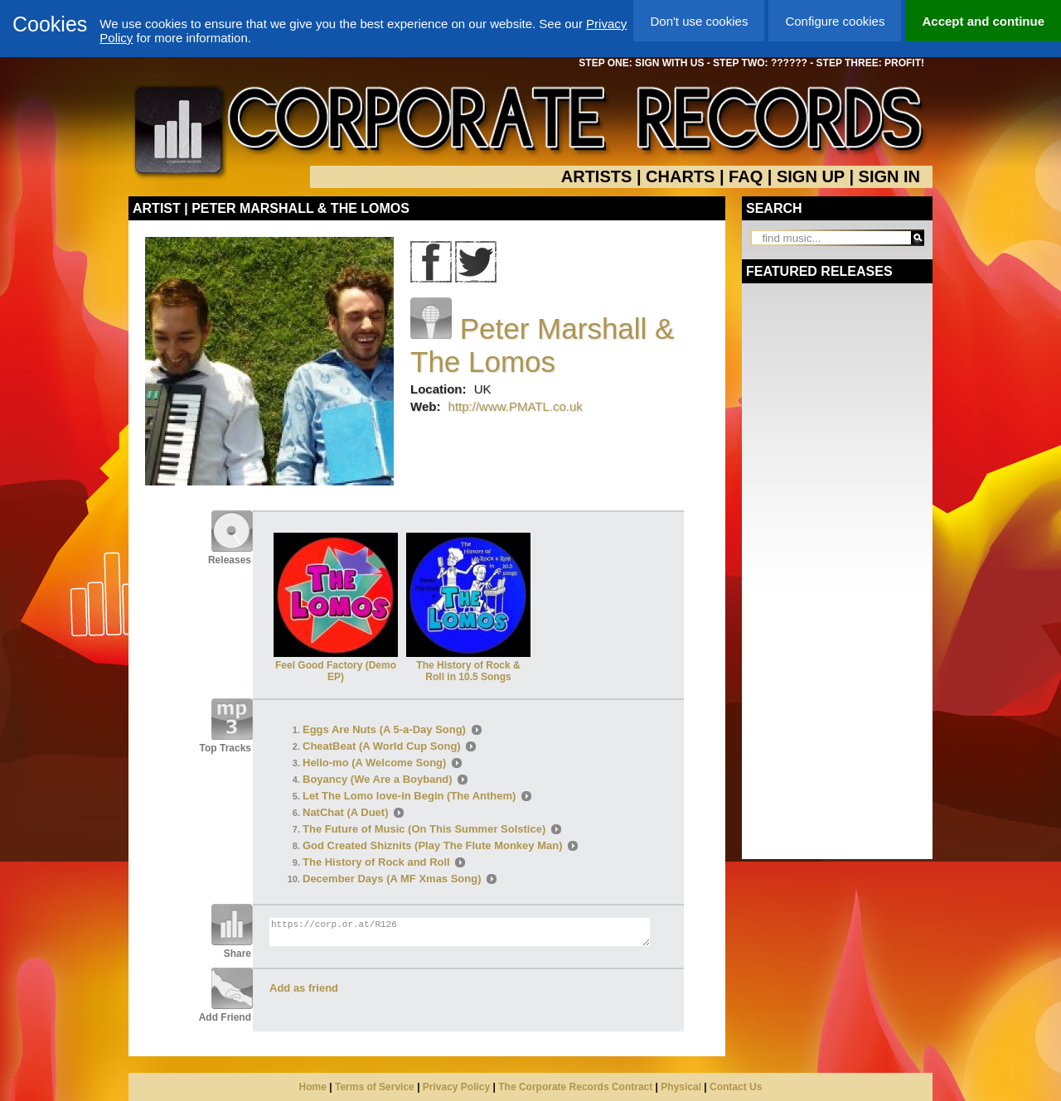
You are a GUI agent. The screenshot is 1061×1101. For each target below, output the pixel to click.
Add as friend (303, 988)
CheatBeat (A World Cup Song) (382, 746)
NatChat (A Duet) (346, 812)
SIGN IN (889, 176)
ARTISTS (596, 176)
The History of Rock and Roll (376, 862)
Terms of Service (374, 1087)
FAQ (746, 176)
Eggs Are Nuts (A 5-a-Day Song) (384, 729)
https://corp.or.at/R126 (459, 932)
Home (313, 1087)
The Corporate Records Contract (575, 1087)
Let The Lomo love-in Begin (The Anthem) (409, 796)
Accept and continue (983, 21)
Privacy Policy (456, 1087)
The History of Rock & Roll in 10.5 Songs (468, 665)
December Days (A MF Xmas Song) (392, 878)
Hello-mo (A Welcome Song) (374, 762)
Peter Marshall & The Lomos (542, 345)
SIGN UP (811, 176)
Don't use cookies (699, 21)
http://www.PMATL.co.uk (515, 406)
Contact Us (736, 1087)
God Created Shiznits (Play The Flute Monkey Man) (433, 845)
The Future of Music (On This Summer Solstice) (424, 829)
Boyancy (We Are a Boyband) (378, 779)
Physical (681, 1087)
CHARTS (680, 176)
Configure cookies (834, 21)
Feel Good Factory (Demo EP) (336, 665)
